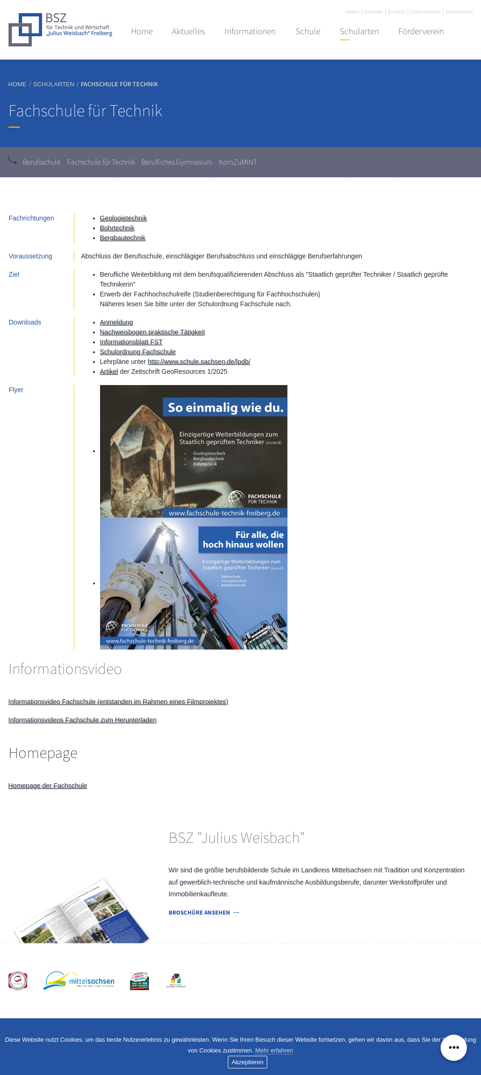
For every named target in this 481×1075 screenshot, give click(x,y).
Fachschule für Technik (101, 162)
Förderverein (421, 31)
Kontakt (373, 11)
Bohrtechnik (117, 228)
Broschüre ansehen (199, 912)
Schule (307, 31)
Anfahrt (396, 11)
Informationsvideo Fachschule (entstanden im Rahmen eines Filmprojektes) (118, 701)
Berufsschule (42, 162)
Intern (352, 11)
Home (142, 31)
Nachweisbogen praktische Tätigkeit (152, 332)
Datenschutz (426, 11)
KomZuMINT (238, 162)
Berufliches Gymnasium (176, 162)
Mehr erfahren (274, 1050)
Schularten (359, 31)
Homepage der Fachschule (47, 785)
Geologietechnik (123, 218)
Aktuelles (188, 31)
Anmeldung (116, 322)
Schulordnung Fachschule (138, 352)
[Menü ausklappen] (454, 1048)
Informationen (250, 31)
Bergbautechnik (123, 238)
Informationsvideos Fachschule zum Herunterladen (82, 720)
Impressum (459, 11)
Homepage (43, 753)
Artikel (109, 371)
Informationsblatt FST (131, 342)
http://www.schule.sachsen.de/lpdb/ (198, 361)
